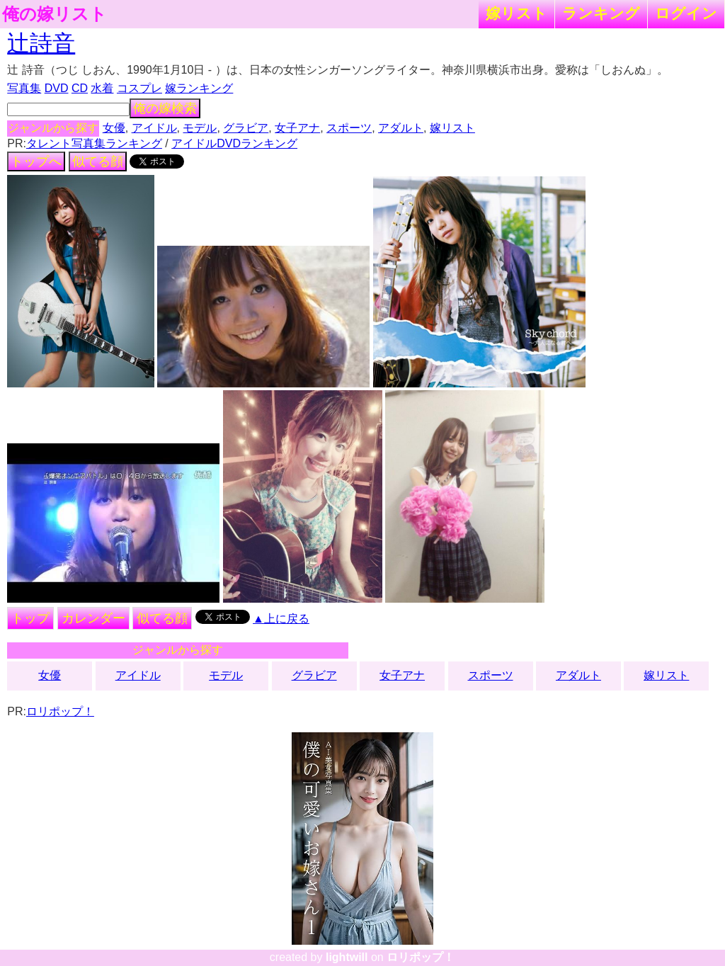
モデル (200, 128)
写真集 (24, 88)
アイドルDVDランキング (234, 143)
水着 (102, 88)
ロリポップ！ (60, 711)
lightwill (347, 957)
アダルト (400, 128)
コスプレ (139, 88)
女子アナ (297, 128)
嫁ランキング (199, 88)
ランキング (601, 13)
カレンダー (93, 618)
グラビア (245, 128)
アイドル (154, 128)
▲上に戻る (281, 619)
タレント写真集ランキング (94, 143)
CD (80, 88)
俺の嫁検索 (165, 108)
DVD (57, 88)
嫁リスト (516, 13)
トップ (30, 618)
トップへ (36, 161)
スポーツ (349, 128)
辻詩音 (41, 43)
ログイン (686, 13)
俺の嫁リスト (54, 14)
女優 (114, 128)
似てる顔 (97, 161)
